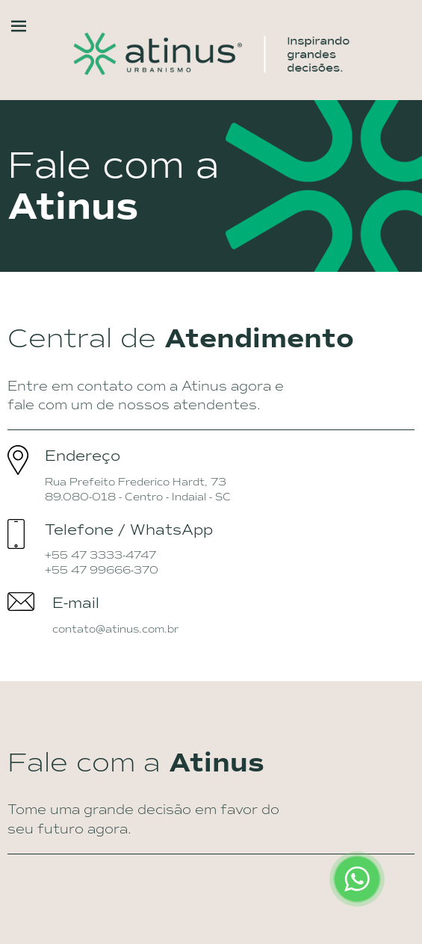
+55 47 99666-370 (101, 570)
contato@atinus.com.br (115, 629)
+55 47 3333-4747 (100, 555)
